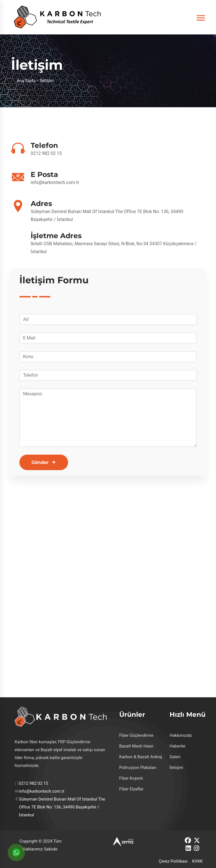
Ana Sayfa (26, 80)
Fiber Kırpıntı (131, 778)
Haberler (178, 746)
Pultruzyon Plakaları (137, 767)
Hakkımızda (181, 735)
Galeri (175, 756)
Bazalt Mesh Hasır (136, 746)
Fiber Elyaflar (131, 789)
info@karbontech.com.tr (55, 182)
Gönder (40, 462)
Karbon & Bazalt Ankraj (140, 756)
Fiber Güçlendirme (136, 735)
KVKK (197, 861)
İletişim (176, 767)
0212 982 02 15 (46, 153)
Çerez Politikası (173, 861)
